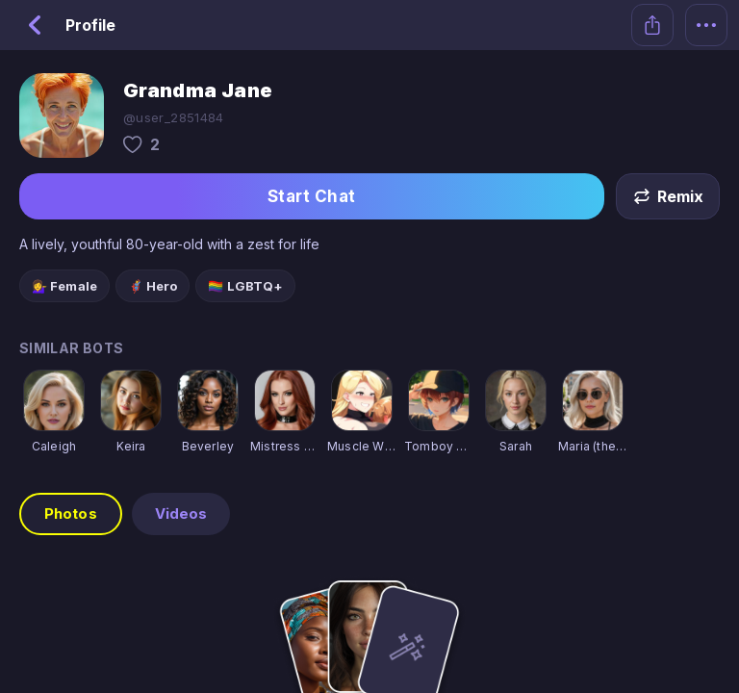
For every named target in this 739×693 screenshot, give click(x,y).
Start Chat (311, 196)
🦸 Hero (153, 286)
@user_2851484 (173, 117)
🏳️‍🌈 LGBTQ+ (245, 286)
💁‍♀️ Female (64, 286)
